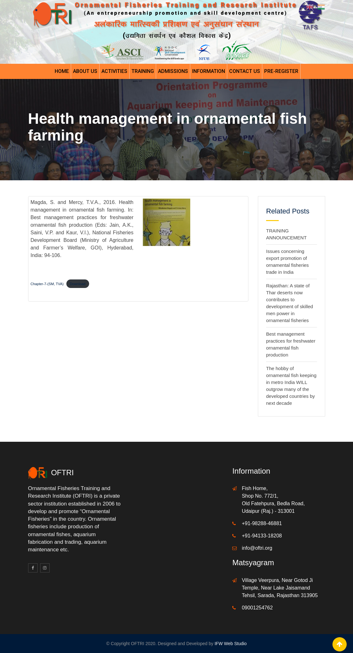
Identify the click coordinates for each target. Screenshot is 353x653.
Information (208, 71)
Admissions (173, 71)
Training (142, 71)
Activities (114, 71)
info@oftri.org (257, 548)
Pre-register (281, 71)
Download (78, 284)
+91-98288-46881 (262, 523)
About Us (85, 71)
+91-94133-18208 (262, 535)
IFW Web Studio (231, 643)
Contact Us (244, 71)
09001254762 (257, 607)
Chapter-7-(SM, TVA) (47, 284)
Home (62, 71)
